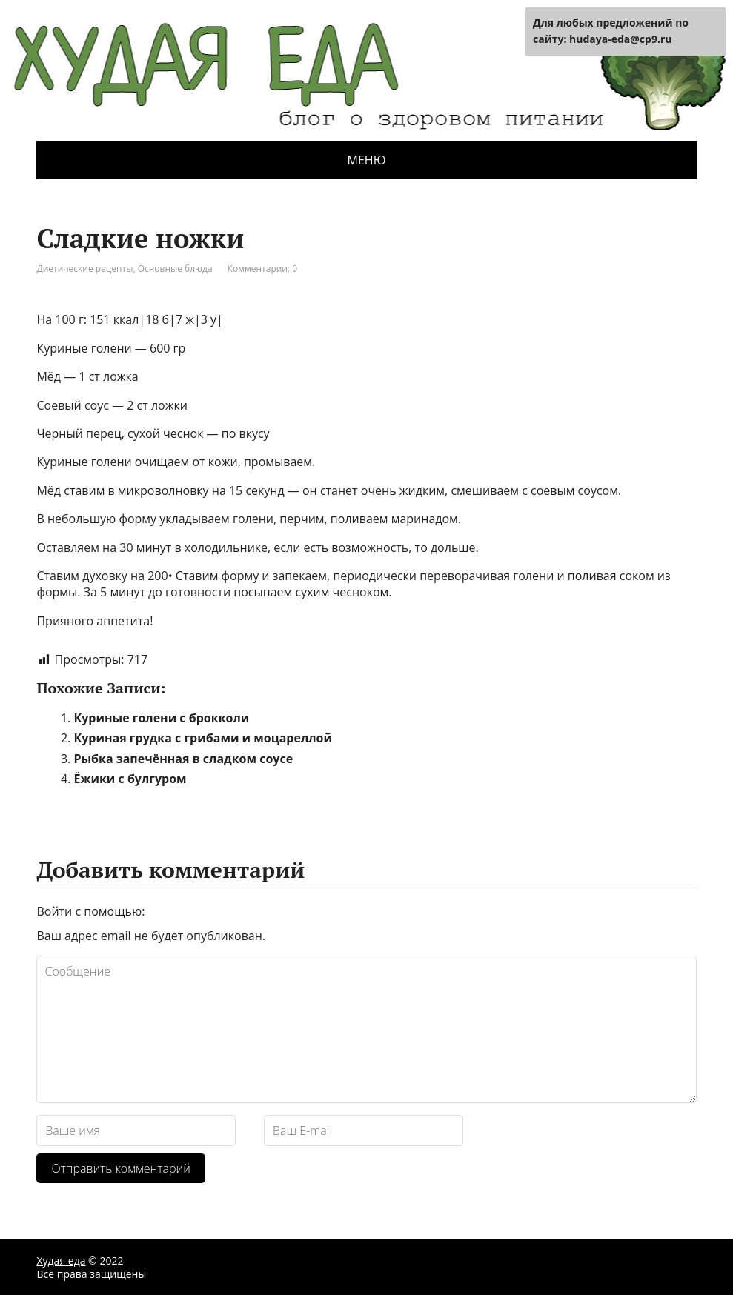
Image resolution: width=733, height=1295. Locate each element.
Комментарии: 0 (263, 268)
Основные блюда (175, 268)
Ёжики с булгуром (129, 778)
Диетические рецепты (84, 268)
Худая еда (60, 1261)
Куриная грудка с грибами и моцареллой (202, 738)
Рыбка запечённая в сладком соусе (183, 758)
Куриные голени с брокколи (161, 718)
